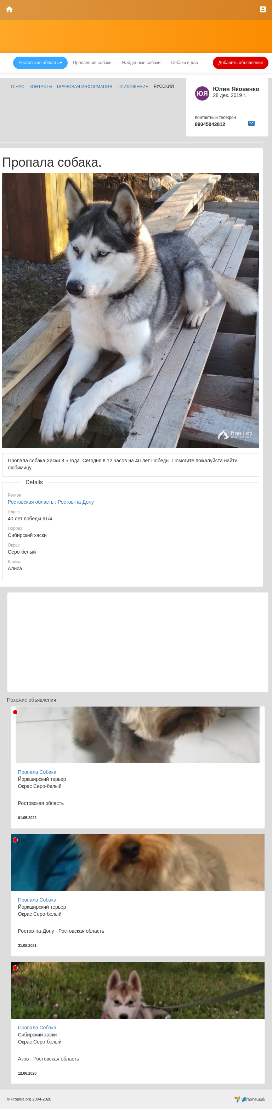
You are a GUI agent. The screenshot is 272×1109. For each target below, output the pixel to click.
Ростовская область (30, 502)
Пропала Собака (37, 772)
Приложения (133, 86)
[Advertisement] (137, 642)
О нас (17, 86)
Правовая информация (84, 86)
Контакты (40, 86)
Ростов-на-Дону (76, 502)
